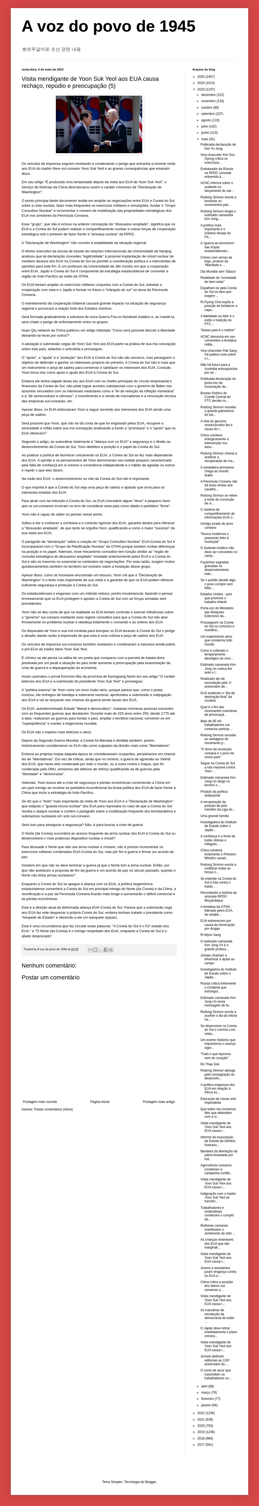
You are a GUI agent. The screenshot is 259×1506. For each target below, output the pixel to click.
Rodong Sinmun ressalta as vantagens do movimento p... (218, 739)
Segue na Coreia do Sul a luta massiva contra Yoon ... (217, 767)
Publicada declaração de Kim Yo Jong (218, 146)
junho (205, 133)
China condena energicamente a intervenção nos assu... (214, 441)
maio (205, 139)
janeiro (206, 1405)
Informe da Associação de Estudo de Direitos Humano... (218, 1141)
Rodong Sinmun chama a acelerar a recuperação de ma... (218, 457)
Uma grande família (214, 816)
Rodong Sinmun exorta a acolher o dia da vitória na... (218, 1016)
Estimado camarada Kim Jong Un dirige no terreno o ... (218, 781)
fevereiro (208, 1399)
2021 (201, 1419)
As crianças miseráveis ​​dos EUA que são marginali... (217, 1243)
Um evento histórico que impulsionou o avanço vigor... (218, 1044)
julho (205, 126)
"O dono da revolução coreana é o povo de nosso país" (217, 753)
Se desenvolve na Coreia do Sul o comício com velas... (218, 1030)
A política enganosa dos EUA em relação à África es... (217, 1089)
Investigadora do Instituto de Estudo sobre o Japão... (218, 826)
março (206, 1392)
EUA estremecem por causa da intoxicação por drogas (217, 925)
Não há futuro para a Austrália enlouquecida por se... (218, 368)
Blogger (150, 1482)
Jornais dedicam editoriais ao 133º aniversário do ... (214, 1360)
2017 (201, 1445)
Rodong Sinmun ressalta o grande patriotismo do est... (218, 411)
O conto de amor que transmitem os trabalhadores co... (215, 1374)
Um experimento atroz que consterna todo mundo (216, 640)
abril (204, 1386)
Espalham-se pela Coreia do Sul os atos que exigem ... (218, 292)
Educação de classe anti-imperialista (218, 1101)
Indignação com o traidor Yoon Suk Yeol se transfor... (218, 1197)
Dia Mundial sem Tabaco (218, 271)
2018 (201, 1438)
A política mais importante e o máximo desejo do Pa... (215, 231)
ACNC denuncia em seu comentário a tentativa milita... (218, 340)
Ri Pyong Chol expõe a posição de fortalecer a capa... (218, 306)
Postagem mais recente (40, 1102)
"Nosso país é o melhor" (217, 330)
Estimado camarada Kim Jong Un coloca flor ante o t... (218, 668)
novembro (209, 101)
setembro (208, 114)
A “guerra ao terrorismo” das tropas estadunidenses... (217, 247)
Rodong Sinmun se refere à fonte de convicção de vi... (218, 499)
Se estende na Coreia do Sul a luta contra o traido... (218, 882)
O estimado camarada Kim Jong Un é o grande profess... (216, 945)
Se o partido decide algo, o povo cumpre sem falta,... (218, 584)
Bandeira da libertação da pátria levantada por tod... (218, 1155)
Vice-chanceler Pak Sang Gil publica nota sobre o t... (218, 354)
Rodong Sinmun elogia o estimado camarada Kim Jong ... (218, 215)
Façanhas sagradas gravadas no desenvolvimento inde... (214, 568)
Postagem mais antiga (159, 1102)
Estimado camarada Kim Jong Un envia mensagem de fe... (218, 1002)
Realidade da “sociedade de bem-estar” (218, 279)
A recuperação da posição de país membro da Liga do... (217, 806)
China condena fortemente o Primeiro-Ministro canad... (218, 854)
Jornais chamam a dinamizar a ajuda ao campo (217, 959)
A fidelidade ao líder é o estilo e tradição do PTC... (217, 320)
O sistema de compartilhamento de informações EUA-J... (217, 513)
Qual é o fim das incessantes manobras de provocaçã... (218, 711)
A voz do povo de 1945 (109, 26)
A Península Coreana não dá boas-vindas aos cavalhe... (218, 485)
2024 (201, 83)
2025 (201, 77)
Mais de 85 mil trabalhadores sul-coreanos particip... (216, 725)
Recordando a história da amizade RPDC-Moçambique (218, 896)
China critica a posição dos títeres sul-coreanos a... (216, 1286)
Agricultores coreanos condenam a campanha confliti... (216, 1169)
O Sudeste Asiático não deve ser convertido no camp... (218, 552)
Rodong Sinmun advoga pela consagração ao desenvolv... (217, 1074)
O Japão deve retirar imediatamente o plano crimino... (218, 1332)
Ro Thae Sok (209, 1064)
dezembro (209, 95)
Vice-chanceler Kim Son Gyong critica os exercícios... (217, 159)
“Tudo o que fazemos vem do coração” (215, 1056)
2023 (201, 89)
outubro (207, 107)
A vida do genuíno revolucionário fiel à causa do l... (216, 425)
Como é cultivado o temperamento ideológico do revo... (216, 654)
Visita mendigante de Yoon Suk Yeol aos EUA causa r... (215, 1127)
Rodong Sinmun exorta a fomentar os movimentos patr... (218, 201)
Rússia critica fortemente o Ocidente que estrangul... (218, 987)
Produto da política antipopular (213, 793)
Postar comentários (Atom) (53, 1109)
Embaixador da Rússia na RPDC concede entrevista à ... (216, 173)
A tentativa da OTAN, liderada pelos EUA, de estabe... (216, 910)
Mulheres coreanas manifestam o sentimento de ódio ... (218, 1229)
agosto (206, 120)
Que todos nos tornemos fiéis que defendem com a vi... (218, 1113)
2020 (201, 1426)
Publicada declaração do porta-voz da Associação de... (218, 383)
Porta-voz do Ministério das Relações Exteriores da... (217, 612)
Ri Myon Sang (210, 935)
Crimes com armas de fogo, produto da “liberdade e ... (216, 261)
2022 (201, 1413)
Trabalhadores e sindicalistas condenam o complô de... (217, 1213)
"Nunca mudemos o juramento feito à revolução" (214, 538)
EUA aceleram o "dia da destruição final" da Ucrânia (217, 697)
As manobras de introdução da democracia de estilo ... (217, 1316)
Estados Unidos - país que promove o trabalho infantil (216, 598)
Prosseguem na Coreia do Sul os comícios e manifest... (217, 626)
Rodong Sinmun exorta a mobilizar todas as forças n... (218, 868)
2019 (201, 1432)
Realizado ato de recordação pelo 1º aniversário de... (215, 682)
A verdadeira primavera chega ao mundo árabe (217, 471)
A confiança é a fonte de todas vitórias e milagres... (217, 840)
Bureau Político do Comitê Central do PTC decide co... (215, 397)
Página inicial (100, 1102)
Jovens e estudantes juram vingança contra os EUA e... (218, 1272)
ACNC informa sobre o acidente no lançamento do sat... (217, 187)
